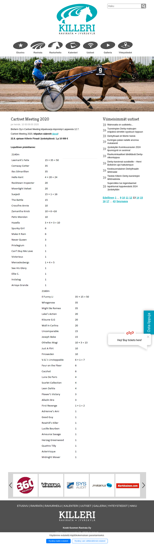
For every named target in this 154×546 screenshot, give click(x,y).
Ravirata (37, 52)
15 (141, 197)
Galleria (108, 52)
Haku (133, 505)
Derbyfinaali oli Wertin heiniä (121, 136)
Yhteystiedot (125, 52)
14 (137, 197)
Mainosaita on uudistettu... (120, 124)
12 (130, 197)
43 (114, 201)
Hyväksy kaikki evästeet (58, 541)
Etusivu (20, 52)
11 (127, 197)
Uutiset (90, 52)
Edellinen (108, 197)
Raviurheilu (55, 52)
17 (107, 201)
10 (123, 197)
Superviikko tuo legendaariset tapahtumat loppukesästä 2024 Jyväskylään (122, 186)
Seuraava (122, 201)
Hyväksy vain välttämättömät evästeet (90, 541)
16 (104, 201)
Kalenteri (72, 52)
